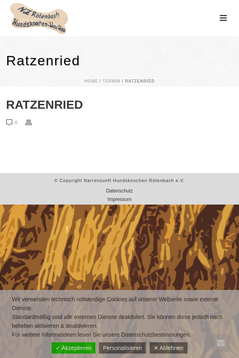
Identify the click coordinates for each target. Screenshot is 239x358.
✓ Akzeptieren (73, 348)
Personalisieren (122, 348)
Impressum (119, 199)
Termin (111, 81)
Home (91, 81)
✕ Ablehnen (168, 348)
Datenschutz (119, 191)
